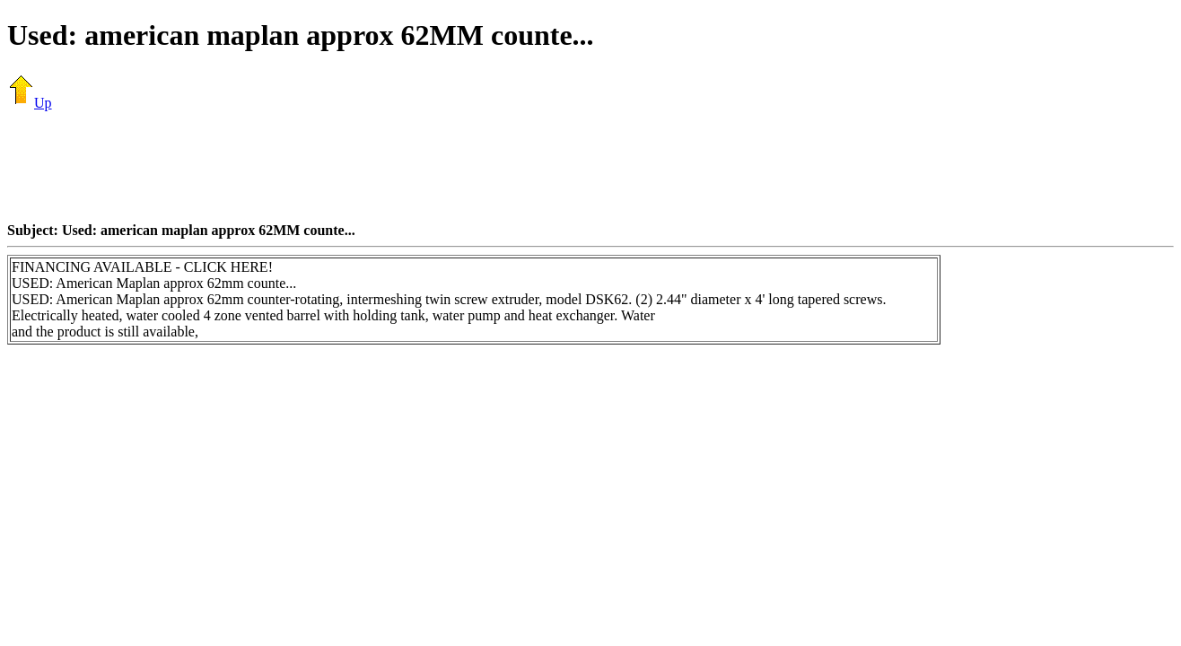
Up (29, 102)
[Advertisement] (590, 166)
